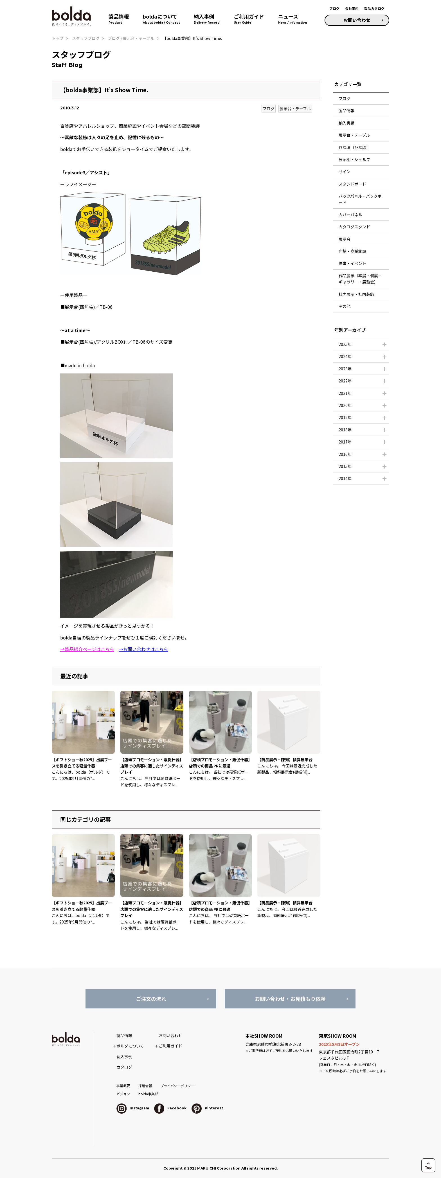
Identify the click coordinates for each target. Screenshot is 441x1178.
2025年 (345, 344)
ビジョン (123, 1093)
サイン (344, 171)
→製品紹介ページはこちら (87, 649)
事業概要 (123, 1085)
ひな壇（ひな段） (354, 147)
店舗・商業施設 (352, 251)
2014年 (345, 478)
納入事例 (124, 1056)
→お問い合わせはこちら (143, 649)
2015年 (345, 466)
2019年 (345, 417)
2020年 (345, 405)
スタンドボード (352, 184)
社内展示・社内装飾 (356, 294)
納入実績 (346, 123)
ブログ (334, 8)
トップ (58, 38)
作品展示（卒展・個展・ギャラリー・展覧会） (360, 279)
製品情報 (346, 110)
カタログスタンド (354, 226)
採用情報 (145, 1085)
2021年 (345, 393)
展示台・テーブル (295, 108)
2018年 (345, 430)
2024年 (345, 356)
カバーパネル (350, 214)
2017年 (345, 442)
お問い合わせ (356, 20)
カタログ (124, 1067)
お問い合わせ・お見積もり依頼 (290, 998)
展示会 (344, 239)
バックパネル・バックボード (360, 199)
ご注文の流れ (151, 998)
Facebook (170, 1108)
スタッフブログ (86, 38)
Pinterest (207, 1108)
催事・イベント (352, 263)
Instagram (132, 1108)
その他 (344, 306)
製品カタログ (374, 8)
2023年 (345, 368)
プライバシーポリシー (177, 1085)
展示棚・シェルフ (354, 159)
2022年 (345, 381)
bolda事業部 (148, 1093)
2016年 (345, 454)
